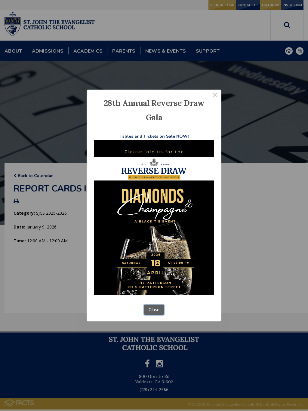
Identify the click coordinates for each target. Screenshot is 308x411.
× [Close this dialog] (215, 96)
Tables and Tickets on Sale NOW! (154, 136)
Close (154, 309)
